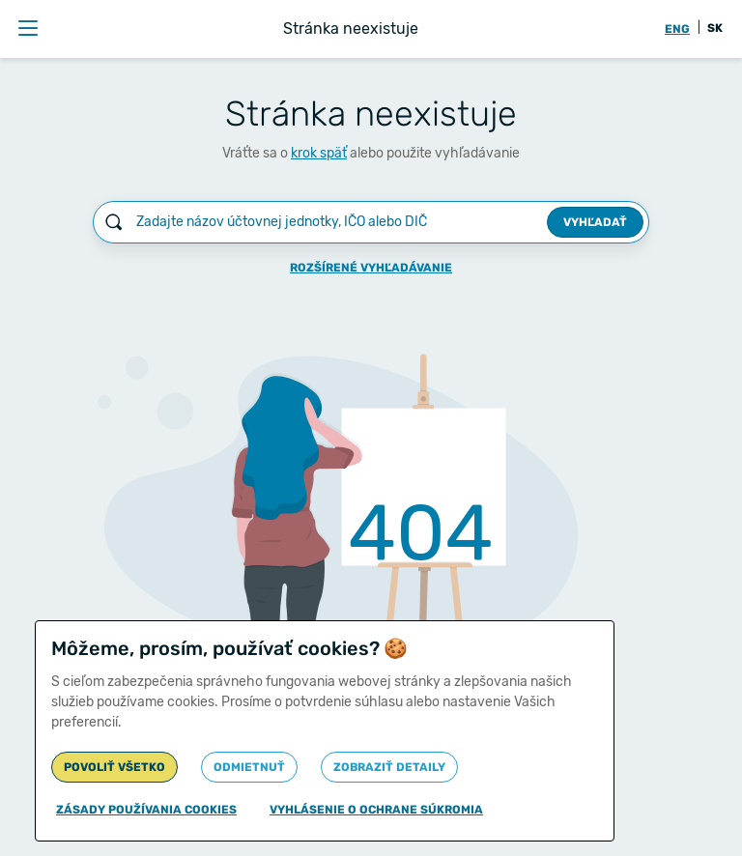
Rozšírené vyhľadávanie (371, 267)
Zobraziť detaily (389, 767)
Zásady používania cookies (146, 809)
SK (715, 28)
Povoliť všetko (114, 767)
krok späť (319, 153)
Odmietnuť (249, 767)
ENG (677, 29)
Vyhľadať (595, 222)
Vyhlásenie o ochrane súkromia (376, 809)
